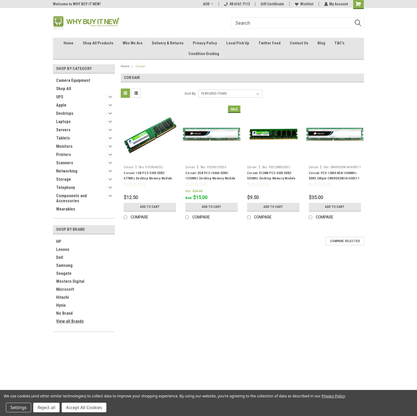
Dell (59, 257)
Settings (18, 407)
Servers (63, 129)
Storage (63, 179)
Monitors (64, 146)
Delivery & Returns (168, 43)
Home (68, 43)
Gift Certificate (272, 4)
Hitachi (62, 297)
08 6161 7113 (236, 4)
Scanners (64, 162)
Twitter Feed (269, 43)
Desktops (64, 113)
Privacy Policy (205, 43)
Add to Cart (149, 207)
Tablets (63, 138)
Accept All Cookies (84, 407)
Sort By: (190, 93)
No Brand (64, 313)
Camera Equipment (73, 80)
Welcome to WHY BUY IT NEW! (77, 4)
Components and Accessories (71, 198)
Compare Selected (345, 241)
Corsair (140, 66)
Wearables (65, 209)
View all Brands (70, 321)
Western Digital (70, 281)
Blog (321, 43)
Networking (66, 171)
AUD (208, 4)
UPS (59, 96)
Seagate (64, 273)
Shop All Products (98, 43)
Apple (61, 105)
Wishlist (304, 4)
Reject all (46, 407)
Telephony (65, 187)
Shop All (63, 88)
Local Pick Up (237, 43)
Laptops (63, 121)
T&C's (339, 43)
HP (58, 241)
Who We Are (133, 43)
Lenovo (62, 249)
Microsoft (65, 289)
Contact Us (299, 43)
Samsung (64, 265)
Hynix (61, 305)
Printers (63, 154)
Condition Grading (204, 53)
